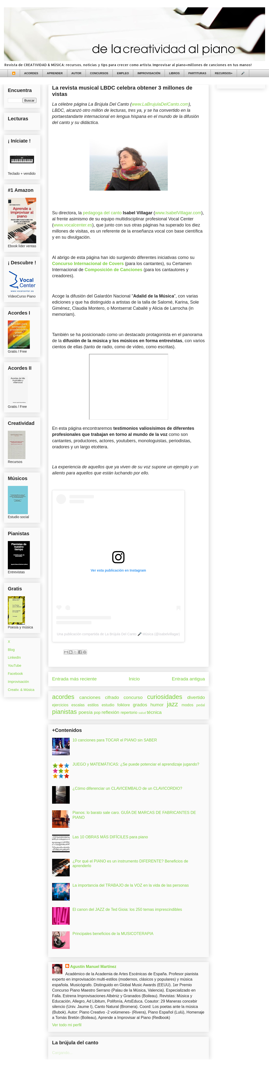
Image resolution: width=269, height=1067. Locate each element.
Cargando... (62, 1053)
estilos (93, 705)
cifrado (112, 697)
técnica (154, 712)
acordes (63, 696)
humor (157, 704)
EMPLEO (123, 73)
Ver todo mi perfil (66, 1025)
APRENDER (55, 73)
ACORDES (31, 73)
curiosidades (164, 696)
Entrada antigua (188, 678)
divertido (196, 697)
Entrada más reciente (74, 678)
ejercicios (60, 705)
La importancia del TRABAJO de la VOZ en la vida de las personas (130, 885)
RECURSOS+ (224, 73)
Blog (11, 650)
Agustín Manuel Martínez (93, 966)
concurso (133, 697)
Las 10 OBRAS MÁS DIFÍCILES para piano (110, 837)
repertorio (129, 712)
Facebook (15, 674)
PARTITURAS (197, 73)
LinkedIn (14, 657)
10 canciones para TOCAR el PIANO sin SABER (114, 740)
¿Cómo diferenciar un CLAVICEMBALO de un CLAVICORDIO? (127, 788)
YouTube (14, 665)
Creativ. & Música (21, 690)
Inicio (134, 678)
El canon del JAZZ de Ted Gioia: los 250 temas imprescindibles (127, 909)
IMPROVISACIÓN (148, 73)
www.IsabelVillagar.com (178, 212)
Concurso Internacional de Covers (88, 263)
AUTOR (76, 73)
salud (142, 713)
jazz (172, 704)
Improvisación (18, 682)
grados (140, 704)
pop (97, 712)
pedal (200, 705)
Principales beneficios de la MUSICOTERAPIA (112, 934)
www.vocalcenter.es (73, 225)
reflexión (110, 712)
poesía (85, 712)
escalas (78, 705)
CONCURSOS (99, 73)
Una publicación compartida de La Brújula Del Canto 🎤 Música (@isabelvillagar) (118, 634)
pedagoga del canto (102, 212)
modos (187, 705)
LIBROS (174, 73)
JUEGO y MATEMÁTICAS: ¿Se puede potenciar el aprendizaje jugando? (135, 764)
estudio (108, 705)
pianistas (64, 711)
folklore (123, 705)
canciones (89, 697)
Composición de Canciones (113, 269)
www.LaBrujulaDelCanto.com (160, 104)
